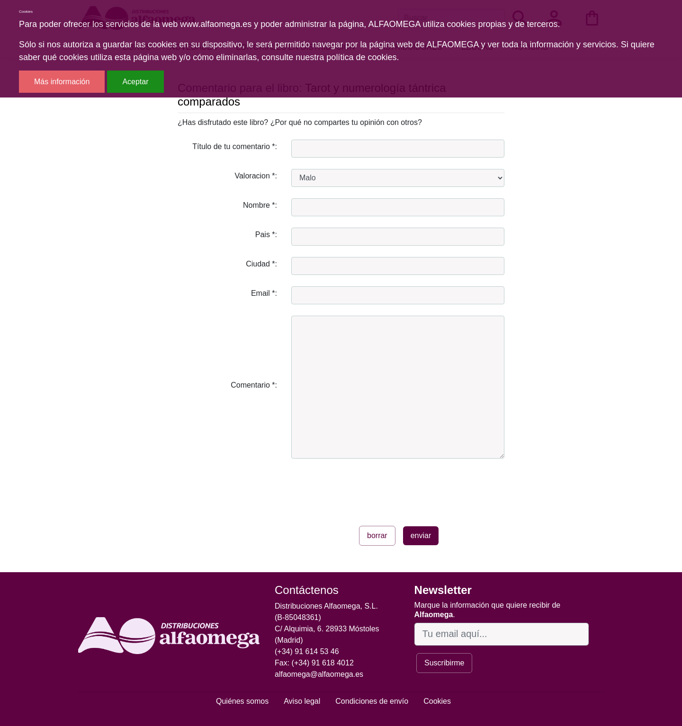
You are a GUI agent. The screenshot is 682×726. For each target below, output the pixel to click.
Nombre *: (260, 205)
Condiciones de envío (371, 701)
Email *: (264, 293)
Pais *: (266, 234)
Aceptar (135, 82)
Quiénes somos (242, 701)
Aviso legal (302, 701)
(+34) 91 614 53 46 (307, 651)
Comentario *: (254, 385)
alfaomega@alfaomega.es (319, 674)
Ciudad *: (261, 264)
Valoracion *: (255, 176)
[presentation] (363, 488)
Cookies (437, 701)
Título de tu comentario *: (234, 146)
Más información (62, 82)
